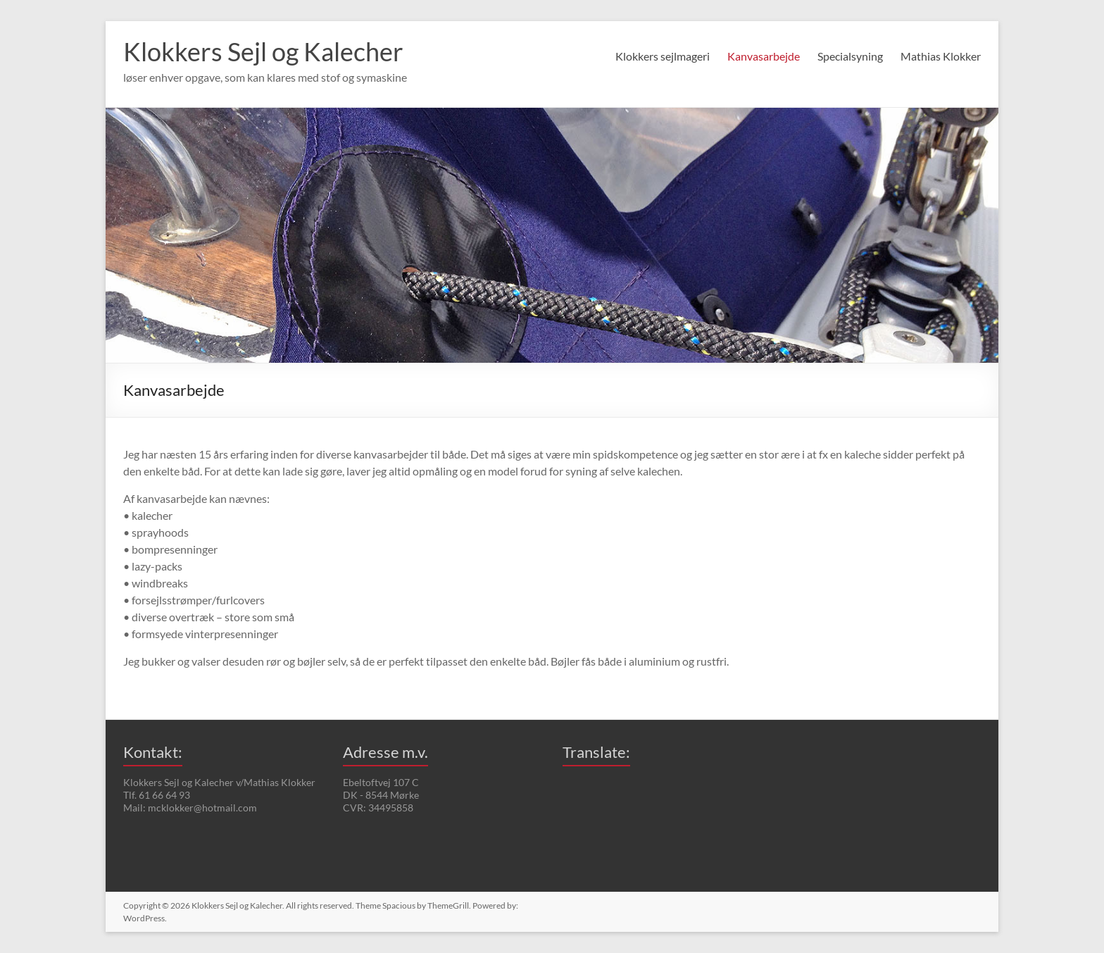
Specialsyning (850, 56)
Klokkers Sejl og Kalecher (263, 51)
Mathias (941, 56)
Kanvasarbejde (763, 56)
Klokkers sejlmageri (662, 56)
